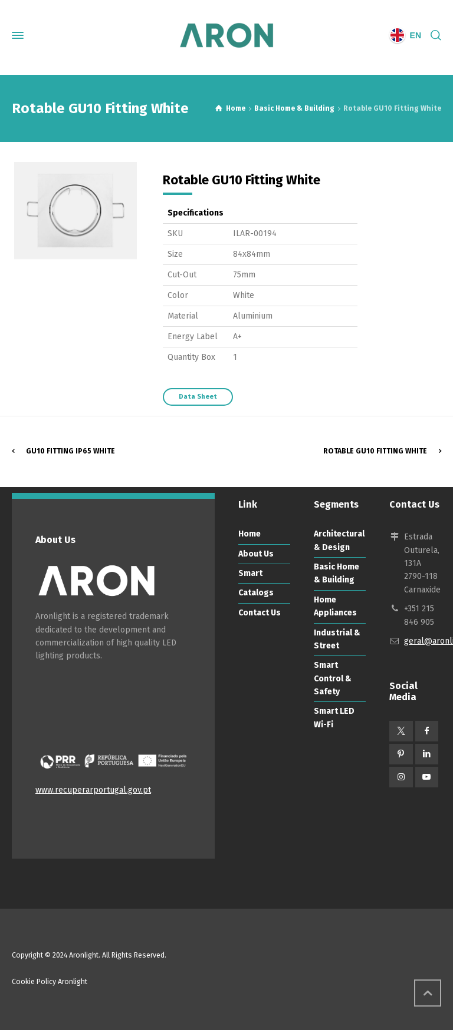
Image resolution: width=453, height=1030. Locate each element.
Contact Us (259, 613)
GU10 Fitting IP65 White (70, 451)
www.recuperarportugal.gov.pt (93, 790)
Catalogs (256, 593)
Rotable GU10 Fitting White (375, 451)
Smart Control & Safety (333, 678)
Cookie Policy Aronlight (49, 982)
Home (249, 534)
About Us (256, 554)
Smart (250, 573)
